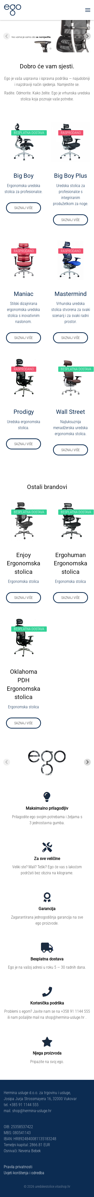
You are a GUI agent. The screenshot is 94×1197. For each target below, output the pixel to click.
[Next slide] (87, 36)
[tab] (43, 48)
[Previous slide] (6, 36)
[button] (87, 10)
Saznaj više (23, 208)
